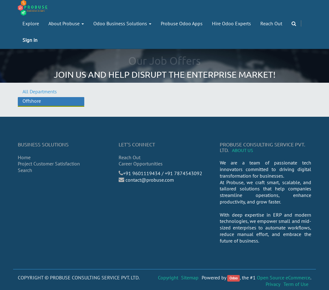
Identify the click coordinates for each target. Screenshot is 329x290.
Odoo (233, 278)
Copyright (168, 277)
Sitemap (190, 277)
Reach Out (129, 157)
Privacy (273, 284)
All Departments (39, 91)
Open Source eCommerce (283, 277)
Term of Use (295, 284)
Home (24, 157)
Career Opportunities (141, 163)
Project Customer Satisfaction (49, 163)
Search (25, 170)
